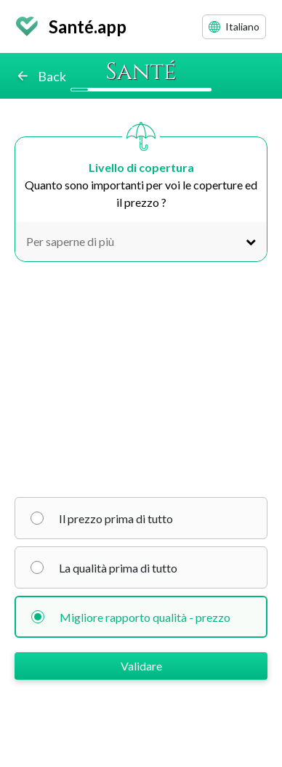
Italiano (234, 26)
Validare (141, 666)
